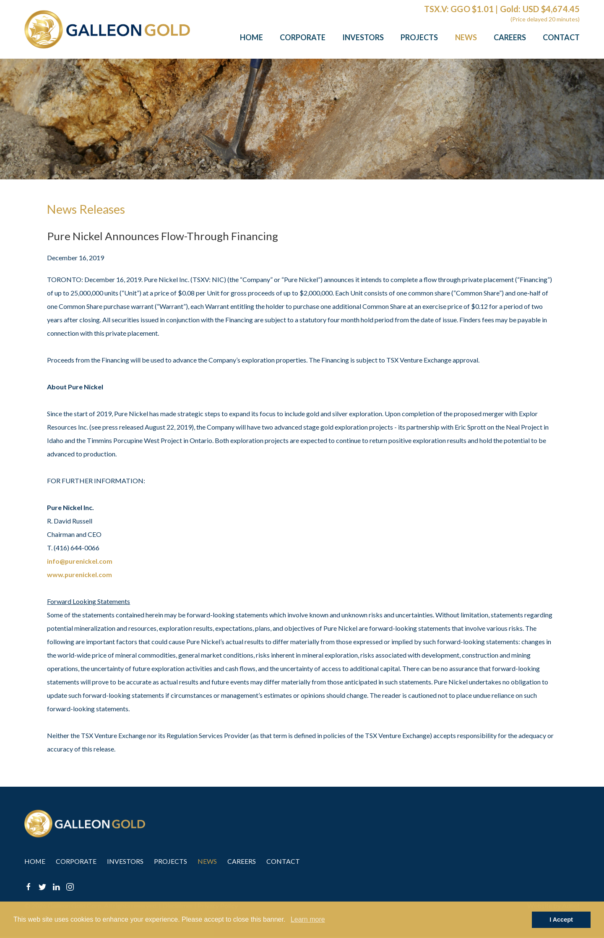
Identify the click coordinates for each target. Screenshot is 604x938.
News (466, 37)
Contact (561, 37)
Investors (363, 37)
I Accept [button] (561, 919)
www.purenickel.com (79, 574)
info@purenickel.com (80, 561)
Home (251, 37)
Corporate (302, 37)
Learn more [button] (308, 919)
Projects (419, 37)
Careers (510, 37)
